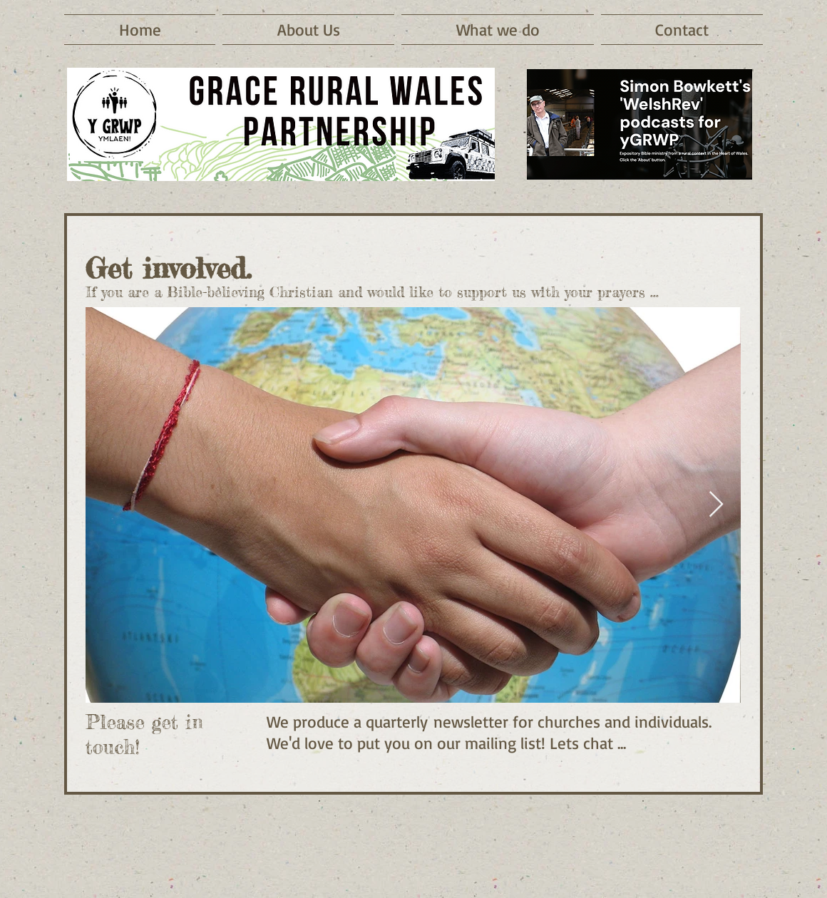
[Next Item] (716, 505)
